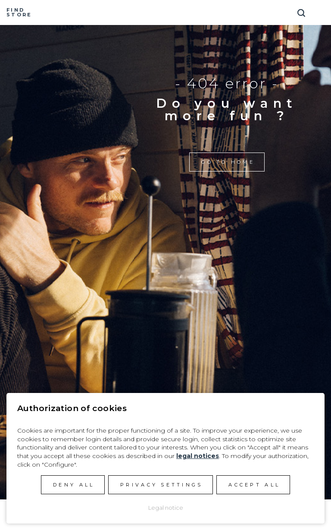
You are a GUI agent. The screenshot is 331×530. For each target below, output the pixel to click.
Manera (165, 12)
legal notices (197, 456)
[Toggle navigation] (320, 9)
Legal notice (165, 507)
